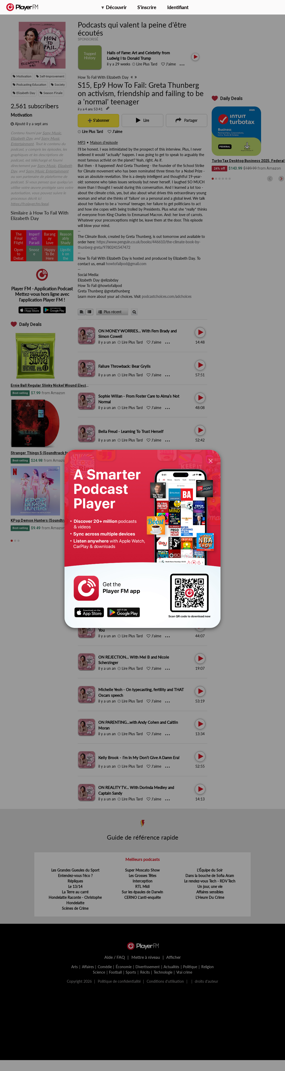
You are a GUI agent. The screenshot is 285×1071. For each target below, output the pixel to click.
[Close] (210, 461)
